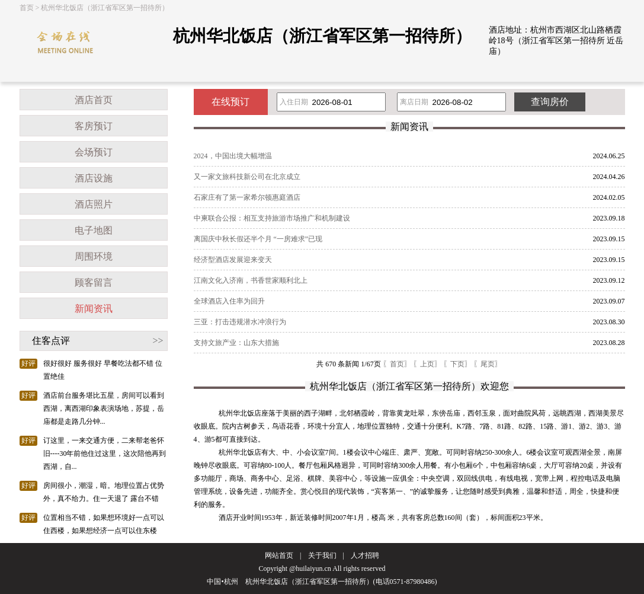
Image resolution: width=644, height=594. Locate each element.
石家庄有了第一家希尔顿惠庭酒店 (247, 197)
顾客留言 (94, 282)
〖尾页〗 (487, 364)
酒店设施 (94, 178)
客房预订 (94, 126)
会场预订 (94, 152)
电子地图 (94, 230)
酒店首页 (94, 100)
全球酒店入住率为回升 (229, 301)
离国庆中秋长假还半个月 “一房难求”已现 (258, 239)
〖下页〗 (457, 364)
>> (157, 341)
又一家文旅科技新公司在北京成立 (247, 177)
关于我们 (322, 555)
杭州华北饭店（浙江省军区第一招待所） (105, 8)
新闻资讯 (94, 309)
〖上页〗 (427, 364)
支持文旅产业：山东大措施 (236, 342)
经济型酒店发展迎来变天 (233, 260)
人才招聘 (365, 555)
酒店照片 (94, 204)
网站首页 (279, 555)
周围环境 (94, 256)
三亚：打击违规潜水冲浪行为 (240, 322)
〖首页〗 (397, 364)
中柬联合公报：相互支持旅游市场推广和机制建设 (272, 218)
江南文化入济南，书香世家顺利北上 (250, 280)
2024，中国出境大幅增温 (233, 156)
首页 (27, 8)
